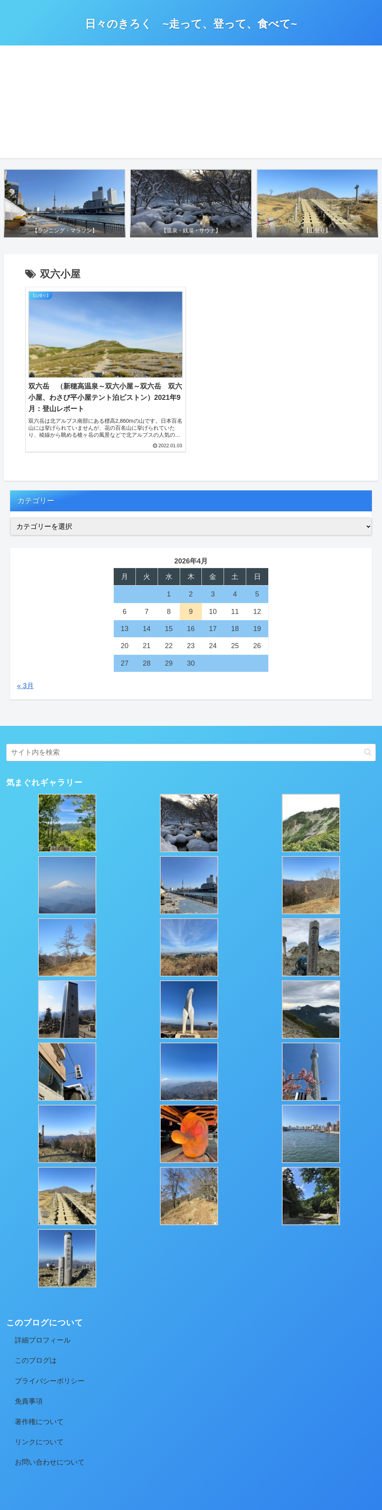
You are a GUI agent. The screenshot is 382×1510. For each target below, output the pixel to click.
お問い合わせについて (50, 1435)
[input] (191, 724)
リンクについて (39, 1414)
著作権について (39, 1394)
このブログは (36, 1333)
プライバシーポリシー (50, 1353)
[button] (368, 724)
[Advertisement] (191, 103)
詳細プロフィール (43, 1312)
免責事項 (29, 1373)
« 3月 (25, 658)
